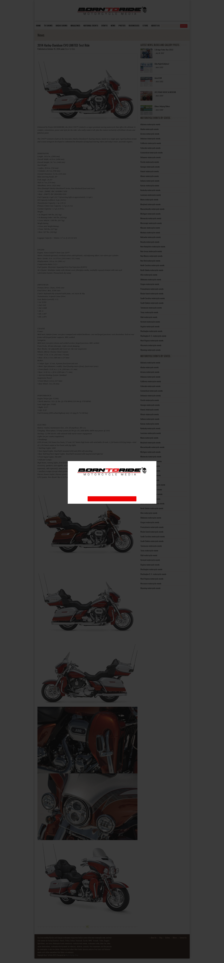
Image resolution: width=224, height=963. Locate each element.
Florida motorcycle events (149, 162)
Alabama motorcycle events (150, 124)
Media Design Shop (72, 955)
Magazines (75, 25)
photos (122, 25)
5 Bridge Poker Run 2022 (164, 49)
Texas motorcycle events (149, 312)
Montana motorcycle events (150, 232)
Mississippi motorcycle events (151, 223)
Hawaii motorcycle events (149, 171)
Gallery (167, 937)
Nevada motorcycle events (149, 242)
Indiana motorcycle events (149, 180)
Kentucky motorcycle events (150, 190)
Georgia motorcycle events (150, 166)
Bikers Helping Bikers (162, 106)
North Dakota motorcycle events (151, 270)
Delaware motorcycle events (150, 157)
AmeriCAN (158, 78)
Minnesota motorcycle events (150, 218)
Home (38, 25)
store (145, 25)
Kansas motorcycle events (149, 185)
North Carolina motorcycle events (152, 265)
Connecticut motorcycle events (151, 152)
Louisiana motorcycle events (150, 195)
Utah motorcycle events (148, 317)
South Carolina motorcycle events (152, 298)
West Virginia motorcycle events (151, 340)
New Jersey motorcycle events (151, 251)
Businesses (134, 25)
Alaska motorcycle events (149, 129)
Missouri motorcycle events (150, 227)
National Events (90, 25)
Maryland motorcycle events (150, 204)
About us (155, 25)
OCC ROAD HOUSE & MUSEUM (165, 92)
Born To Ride (70, 48)
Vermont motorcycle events (150, 321)
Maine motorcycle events (149, 199)
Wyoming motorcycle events (150, 350)
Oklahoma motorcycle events (150, 279)
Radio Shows (61, 25)
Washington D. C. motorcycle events (153, 336)
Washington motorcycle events (151, 331)
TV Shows (48, 25)
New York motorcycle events (150, 260)
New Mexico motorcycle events (151, 256)
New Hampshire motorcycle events (152, 246)
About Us (154, 937)
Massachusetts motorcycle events (152, 209)
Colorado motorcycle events (150, 148)
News (113, 25)
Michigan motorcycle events (150, 213)
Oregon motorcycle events (149, 284)
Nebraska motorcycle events (150, 237)
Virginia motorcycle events (150, 326)
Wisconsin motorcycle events (150, 345)
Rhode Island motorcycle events (151, 293)
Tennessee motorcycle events (151, 307)
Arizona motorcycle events (149, 133)
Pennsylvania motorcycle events (152, 289)
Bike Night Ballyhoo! (162, 63)
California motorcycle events (150, 143)
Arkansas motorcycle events (150, 138)
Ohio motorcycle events (148, 274)
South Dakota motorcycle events (152, 303)
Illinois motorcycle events (149, 176)
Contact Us (183, 937)
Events (104, 25)
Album (175, 937)
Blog (160, 937)
